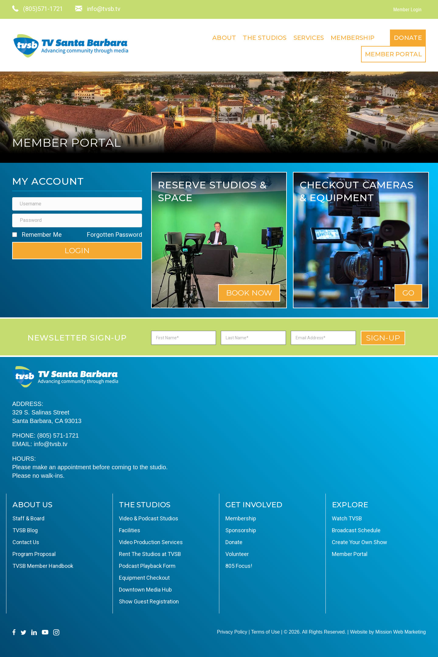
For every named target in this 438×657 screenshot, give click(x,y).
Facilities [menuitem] (129, 530)
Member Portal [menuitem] (393, 54)
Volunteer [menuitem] (237, 554)
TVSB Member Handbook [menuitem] (42, 566)
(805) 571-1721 (58, 435)
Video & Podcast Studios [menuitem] (148, 518)
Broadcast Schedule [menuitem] (356, 530)
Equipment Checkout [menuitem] (144, 578)
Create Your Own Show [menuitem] (359, 542)
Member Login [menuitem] (407, 9)
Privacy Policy (232, 631)
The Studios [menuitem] (265, 37)
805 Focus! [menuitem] (238, 566)
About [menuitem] (224, 37)
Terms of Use (265, 631)
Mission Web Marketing (400, 631)
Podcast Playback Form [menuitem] (147, 566)
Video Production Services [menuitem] (151, 542)
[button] (77, 250)
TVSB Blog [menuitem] (25, 530)
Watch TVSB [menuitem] (347, 518)
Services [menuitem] (309, 37)
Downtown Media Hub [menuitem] (145, 589)
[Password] (77, 220)
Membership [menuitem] (352, 37)
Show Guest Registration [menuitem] (149, 601)
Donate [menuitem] (408, 37)
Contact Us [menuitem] (25, 542)
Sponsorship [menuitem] (240, 530)
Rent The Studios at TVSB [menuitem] (150, 554)
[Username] (77, 204)
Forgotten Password (114, 234)
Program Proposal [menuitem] (34, 554)
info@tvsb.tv (50, 444)
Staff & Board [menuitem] (28, 518)
